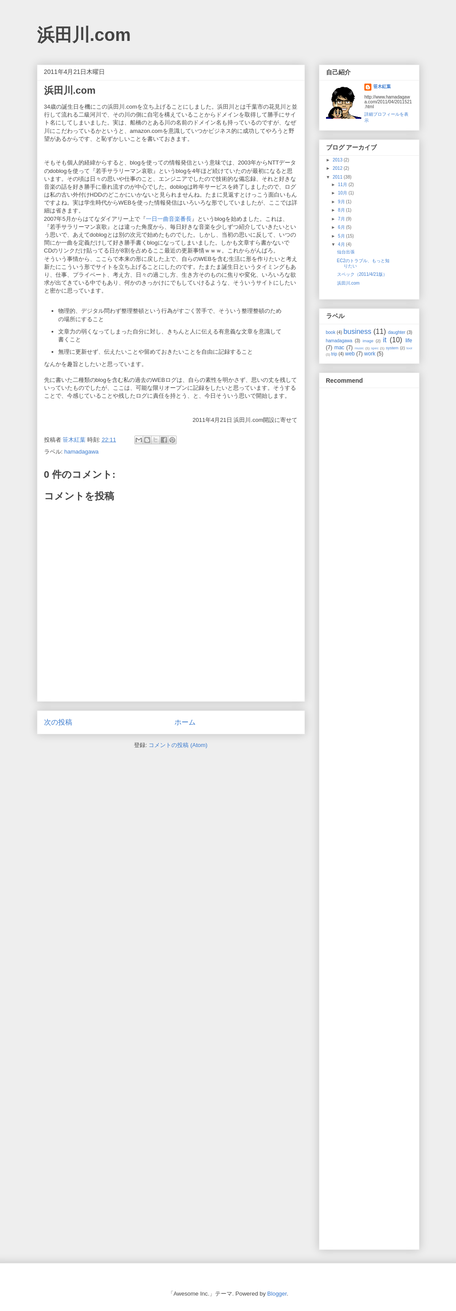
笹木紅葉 (382, 86)
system (392, 348)
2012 (338, 168)
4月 (342, 244)
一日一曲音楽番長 (169, 219)
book (331, 332)
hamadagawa (81, 451)
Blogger (277, 1293)
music (359, 348)
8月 (342, 210)
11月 (343, 184)
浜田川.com (84, 34)
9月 (342, 201)
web (350, 354)
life (408, 340)
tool (409, 348)
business (357, 331)
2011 (338, 177)
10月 (343, 192)
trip (334, 354)
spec (374, 348)
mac (339, 347)
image (368, 341)
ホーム (185, 722)
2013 (338, 159)
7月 (342, 218)
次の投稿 (58, 722)
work (369, 354)
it (384, 340)
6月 (342, 227)
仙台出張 (346, 251)
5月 (342, 236)
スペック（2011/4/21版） (362, 274)
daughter (396, 332)
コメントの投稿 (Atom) (178, 745)
